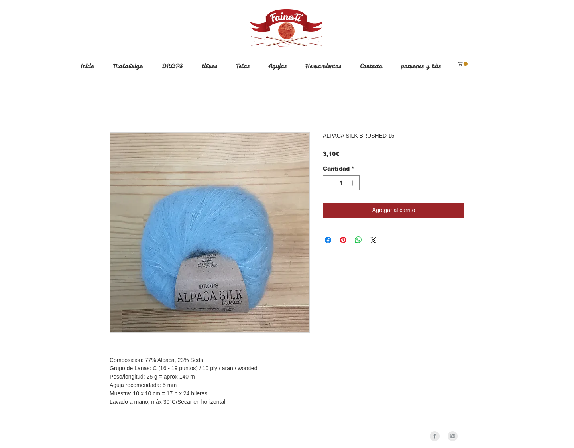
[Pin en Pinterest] (343, 240)
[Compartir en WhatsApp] (358, 240)
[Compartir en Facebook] (328, 240)
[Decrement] (329, 183)
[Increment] (353, 183)
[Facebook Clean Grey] (435, 436)
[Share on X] (373, 240)
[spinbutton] (341, 183)
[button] (463, 64)
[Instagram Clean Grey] (453, 436)
